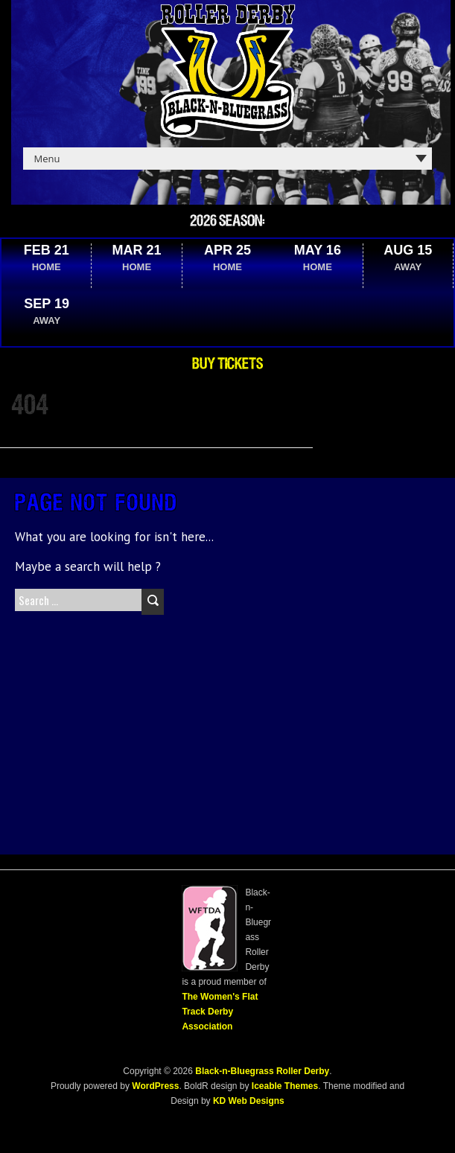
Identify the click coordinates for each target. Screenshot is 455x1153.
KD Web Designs (248, 1101)
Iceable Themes (285, 1086)
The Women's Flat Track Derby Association (220, 1011)
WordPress (154, 1086)
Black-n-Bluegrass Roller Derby (262, 1071)
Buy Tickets (227, 364)
